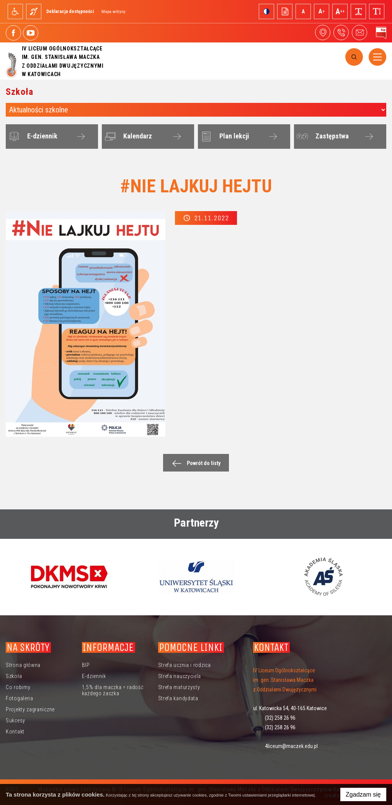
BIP (86, 665)
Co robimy (18, 687)
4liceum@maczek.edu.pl (359, 32)
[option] (69, 577)
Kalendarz (127, 136)
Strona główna (23, 665)
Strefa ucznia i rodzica (184, 665)
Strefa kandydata (178, 698)
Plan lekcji (224, 136)
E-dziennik (32, 136)
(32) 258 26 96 (280, 718)
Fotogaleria (19, 698)
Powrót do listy (194, 463)
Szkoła (14, 676)
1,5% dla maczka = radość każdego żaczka (113, 690)
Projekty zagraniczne (30, 709)
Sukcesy (15, 720)
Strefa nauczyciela (179, 676)
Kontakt (15, 732)
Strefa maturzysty (179, 687)
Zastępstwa (322, 136)
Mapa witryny (113, 11)
